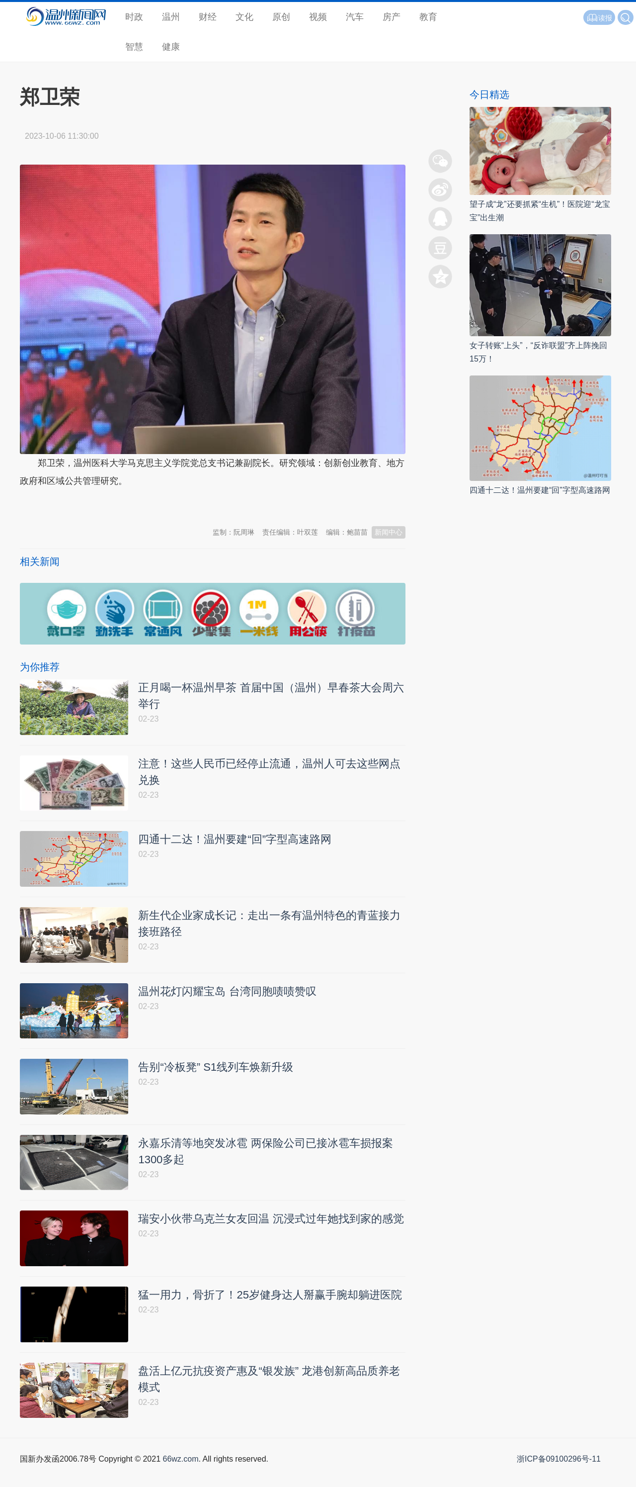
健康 (171, 47)
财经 (208, 17)
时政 (134, 17)
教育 (428, 17)
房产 (391, 17)
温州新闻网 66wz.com (108, 505)
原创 (281, 17)
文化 (244, 17)
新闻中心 (388, 532)
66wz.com (180, 1476)
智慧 (134, 47)
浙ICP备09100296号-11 (559, 1476)
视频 (318, 17)
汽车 (355, 17)
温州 (171, 17)
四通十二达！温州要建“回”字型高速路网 (540, 490)
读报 (599, 18)
